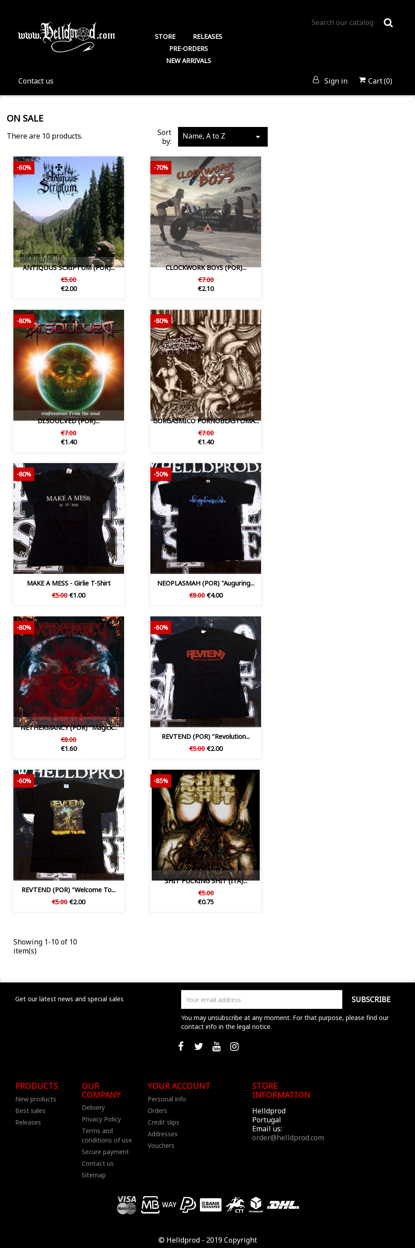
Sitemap (94, 1175)
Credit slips (163, 1122)
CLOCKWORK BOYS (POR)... (206, 267)
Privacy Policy (101, 1119)
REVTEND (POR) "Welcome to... (68, 889)
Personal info (167, 1099)
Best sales (30, 1110)
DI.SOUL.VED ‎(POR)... (68, 421)
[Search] (352, 22)
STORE (165, 36)
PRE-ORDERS (188, 48)
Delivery (93, 1107)
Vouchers (161, 1145)
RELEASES (207, 36)
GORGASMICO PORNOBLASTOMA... (206, 421)
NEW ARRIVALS (188, 60)
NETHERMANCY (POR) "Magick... (69, 727)
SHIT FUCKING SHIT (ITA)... (206, 881)
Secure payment (105, 1151)
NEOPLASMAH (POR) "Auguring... (205, 583)
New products (35, 1099)
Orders (157, 1110)
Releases (28, 1122)
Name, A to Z (223, 136)
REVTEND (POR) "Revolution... (206, 736)
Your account (179, 1085)
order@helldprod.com (288, 1138)
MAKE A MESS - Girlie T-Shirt (69, 583)
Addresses (163, 1134)
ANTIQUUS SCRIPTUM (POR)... (69, 267)
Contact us (36, 81)
